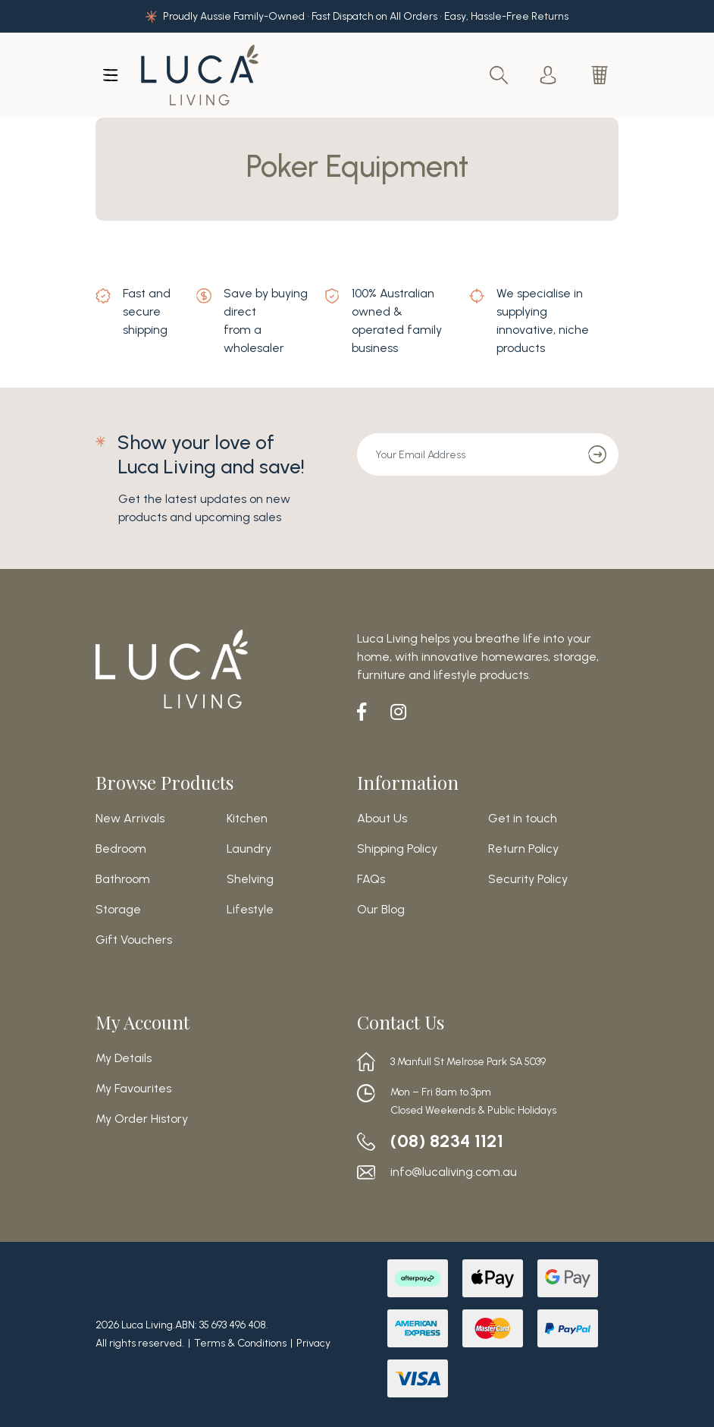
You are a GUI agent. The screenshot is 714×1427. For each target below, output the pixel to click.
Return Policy (523, 849)
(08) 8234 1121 (447, 1141)
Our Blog (381, 910)
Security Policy (528, 879)
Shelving (250, 879)
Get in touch (522, 819)
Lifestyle (250, 910)
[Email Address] (467, 454)
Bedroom (121, 849)
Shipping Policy (397, 849)
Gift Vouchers (134, 940)
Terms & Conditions (240, 1343)
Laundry (249, 849)
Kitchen (247, 819)
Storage (118, 910)
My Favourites (133, 1089)
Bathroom (123, 879)
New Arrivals (130, 819)
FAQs (371, 879)
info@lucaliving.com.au (453, 1172)
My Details (124, 1058)
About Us (382, 819)
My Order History (142, 1119)
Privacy (313, 1343)
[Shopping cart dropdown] (601, 75)
